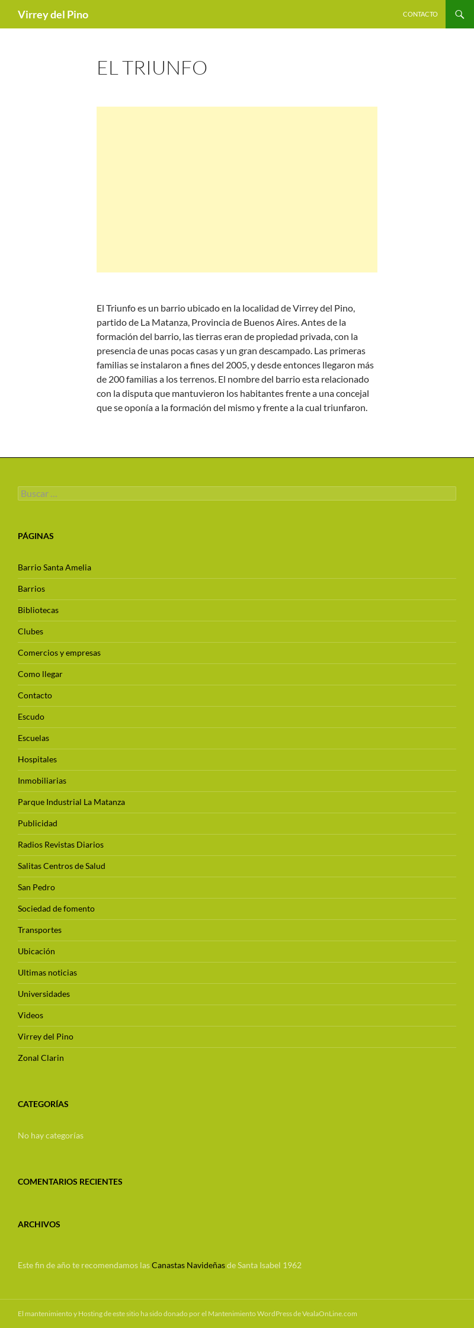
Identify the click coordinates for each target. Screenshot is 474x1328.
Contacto (420, 14)
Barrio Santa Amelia (54, 567)
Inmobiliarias (42, 780)
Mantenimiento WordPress (250, 1313)
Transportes (40, 930)
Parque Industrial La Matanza (71, 802)
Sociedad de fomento (56, 908)
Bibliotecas (38, 610)
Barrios (31, 588)
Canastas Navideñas (188, 1265)
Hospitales (37, 759)
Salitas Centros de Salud (61, 866)
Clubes (30, 631)
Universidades (44, 994)
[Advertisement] (237, 189)
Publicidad (37, 823)
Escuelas (33, 738)
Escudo (31, 716)
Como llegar (40, 674)
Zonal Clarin (41, 1058)
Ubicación (36, 951)
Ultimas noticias (47, 972)
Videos (30, 1015)
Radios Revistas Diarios (61, 844)
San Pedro (36, 887)
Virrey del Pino (53, 14)
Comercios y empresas (59, 652)
